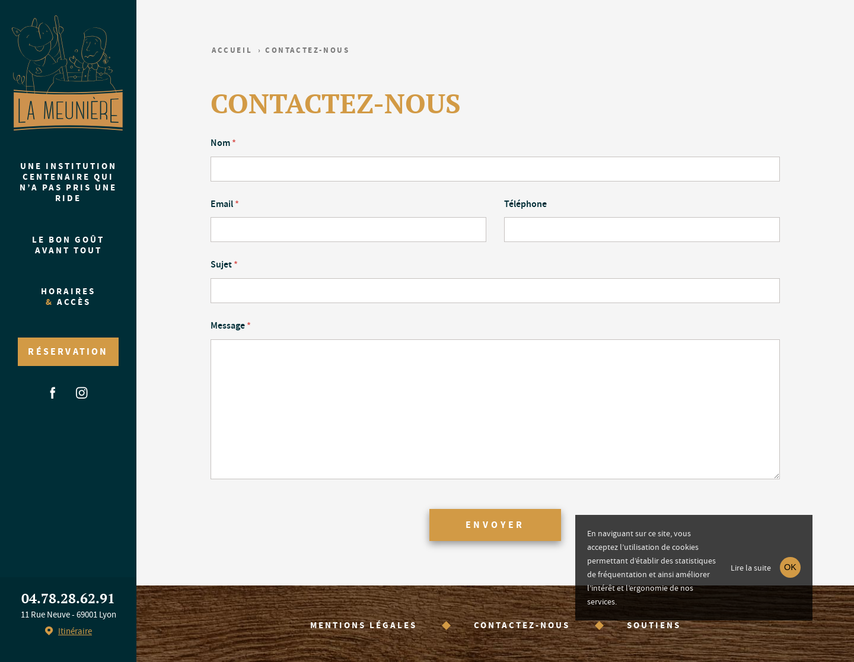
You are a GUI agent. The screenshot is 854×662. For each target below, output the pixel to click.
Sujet (224, 264)
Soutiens (654, 625)
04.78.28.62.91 (68, 598)
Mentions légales (363, 625)
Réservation (68, 351)
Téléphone (525, 204)
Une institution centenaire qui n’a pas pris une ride (68, 182)
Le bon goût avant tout (68, 245)
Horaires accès (68, 296)
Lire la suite (751, 567)
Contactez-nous (522, 625)
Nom (223, 142)
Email (225, 204)
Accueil (232, 50)
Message (231, 325)
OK (790, 567)
